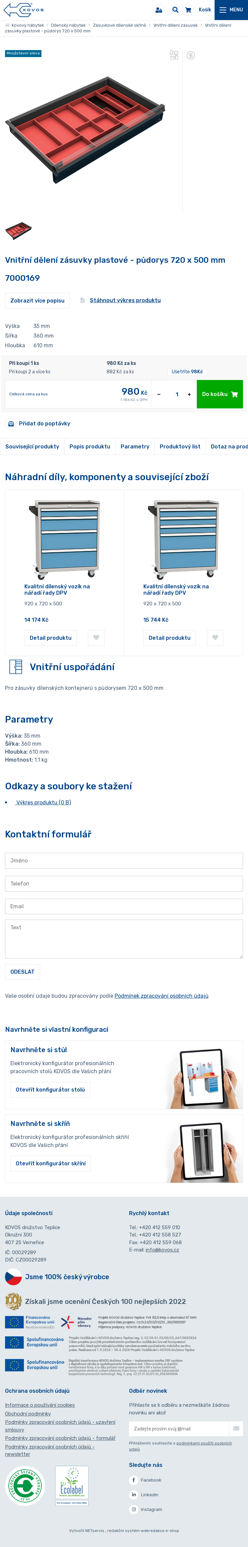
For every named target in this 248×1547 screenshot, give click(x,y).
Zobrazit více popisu (37, 301)
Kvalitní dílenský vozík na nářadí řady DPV (57, 589)
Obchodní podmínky (28, 1414)
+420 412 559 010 (159, 1227)
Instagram (145, 1509)
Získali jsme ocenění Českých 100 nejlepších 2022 (105, 1302)
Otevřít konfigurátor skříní (51, 1163)
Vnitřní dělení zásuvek (175, 25)
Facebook (145, 1480)
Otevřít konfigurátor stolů (50, 1090)
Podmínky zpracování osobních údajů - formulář (60, 1438)
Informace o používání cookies (40, 1405)
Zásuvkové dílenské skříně (119, 25)
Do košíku (220, 394)
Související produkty (32, 446)
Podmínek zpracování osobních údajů (162, 996)
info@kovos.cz (162, 1250)
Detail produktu (51, 638)
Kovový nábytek (24, 25)
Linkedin (143, 1495)
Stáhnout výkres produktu (121, 300)
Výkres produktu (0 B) (43, 802)
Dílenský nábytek (68, 25)
